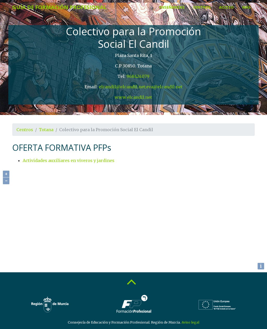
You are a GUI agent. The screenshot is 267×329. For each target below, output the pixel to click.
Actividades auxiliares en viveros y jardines (68, 160)
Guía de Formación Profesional (59, 7)
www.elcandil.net (133, 97)
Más (246, 7)
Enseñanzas (172, 7)
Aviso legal (190, 322)
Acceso (226, 7)
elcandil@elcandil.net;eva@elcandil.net (141, 86)
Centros (202, 7)
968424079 (137, 76)
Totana (46, 129)
